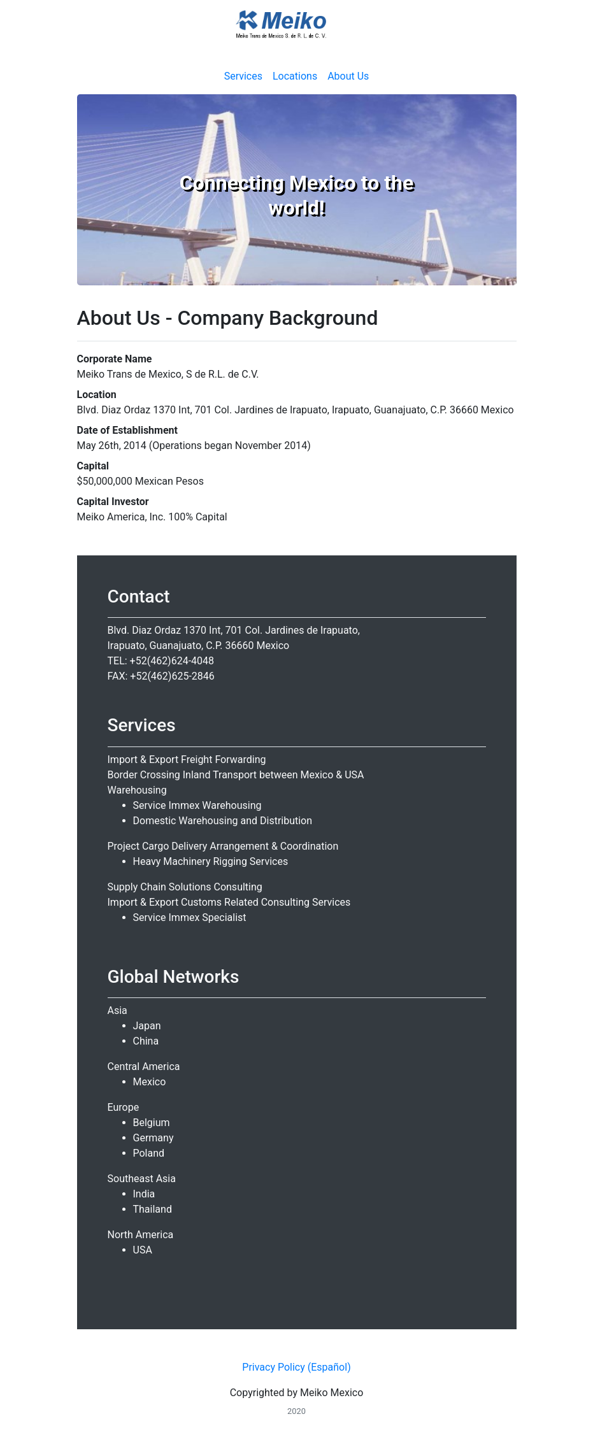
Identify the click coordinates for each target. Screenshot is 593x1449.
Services (243, 76)
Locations (295, 76)
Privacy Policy (273, 1367)
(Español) (329, 1367)
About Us (348, 76)
